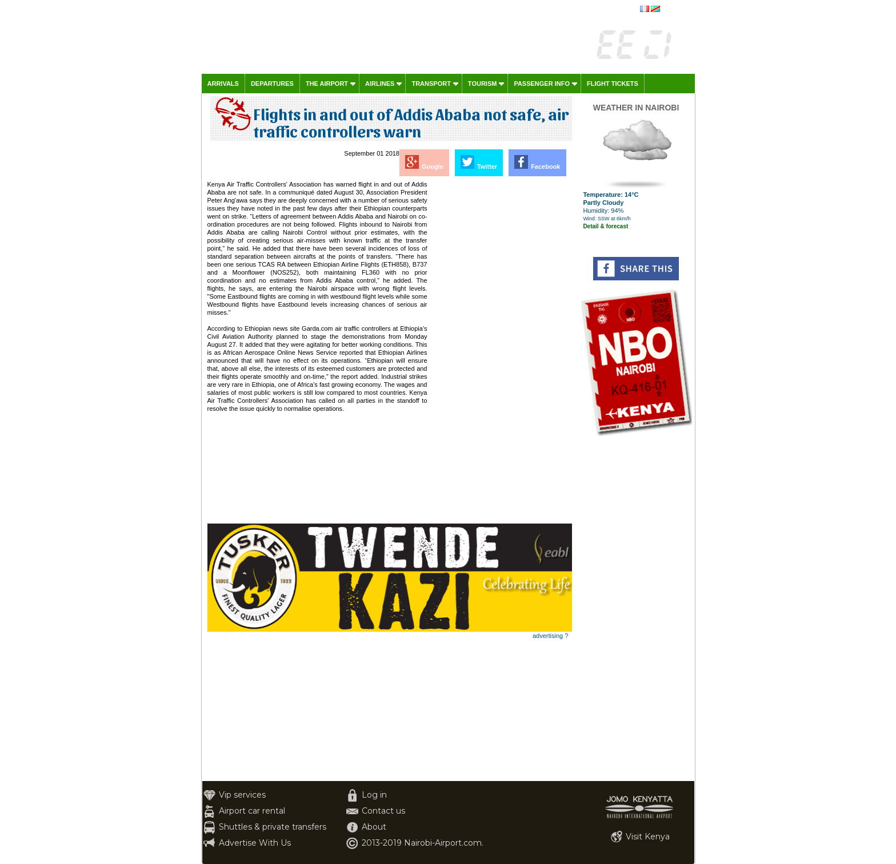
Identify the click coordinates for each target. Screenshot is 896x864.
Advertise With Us (255, 843)
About (374, 827)
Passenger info (542, 83)
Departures (272, 83)
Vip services (242, 795)
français (674, 9)
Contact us (383, 811)
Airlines (379, 83)
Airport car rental (252, 811)
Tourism (482, 83)
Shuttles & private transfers (272, 827)
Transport (430, 83)
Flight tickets (612, 83)
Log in (374, 795)
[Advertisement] (500, 352)
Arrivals (223, 83)
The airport (327, 83)
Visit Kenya (648, 836)
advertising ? (550, 635)
